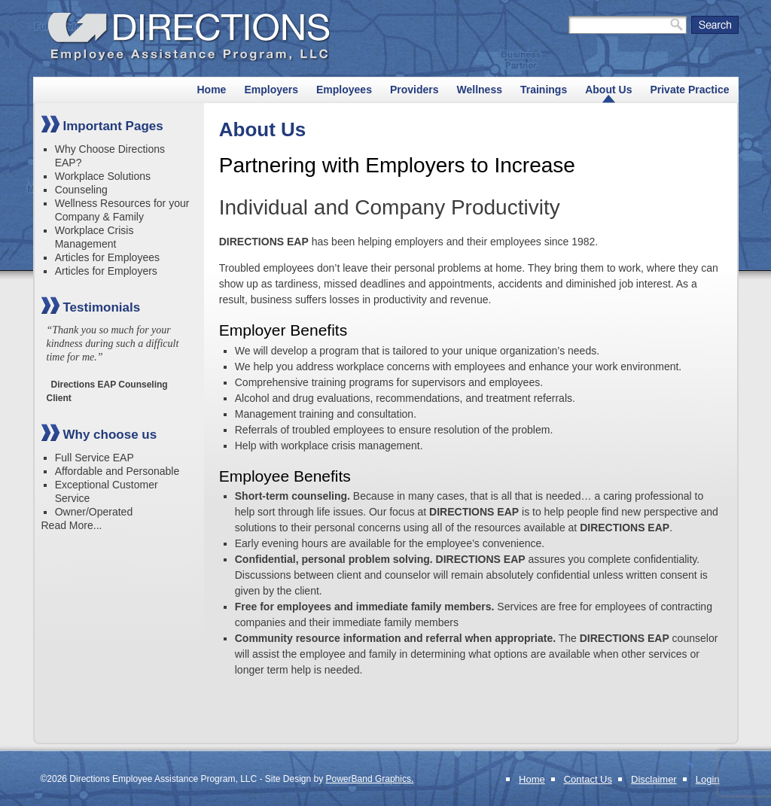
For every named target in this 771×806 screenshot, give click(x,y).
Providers (414, 90)
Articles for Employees (107, 257)
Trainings (543, 90)
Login (708, 779)
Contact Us (588, 779)
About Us (608, 90)
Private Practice (689, 90)
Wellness (479, 90)
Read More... (71, 525)
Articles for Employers (106, 271)
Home (212, 90)
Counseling (81, 190)
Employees (344, 90)
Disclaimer (654, 779)
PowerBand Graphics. (370, 779)
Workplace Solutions (103, 176)
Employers (271, 90)
